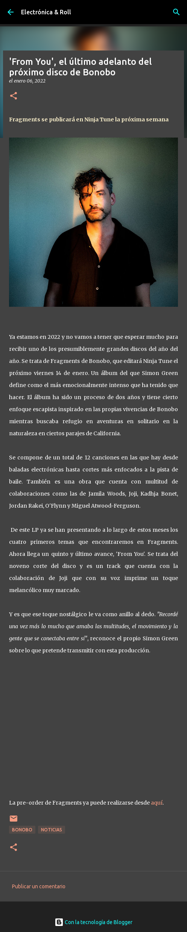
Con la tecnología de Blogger (93, 922)
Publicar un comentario (38, 886)
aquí (157, 802)
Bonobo (22, 829)
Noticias (51, 829)
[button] (13, 96)
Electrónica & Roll (46, 12)
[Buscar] (176, 12)
